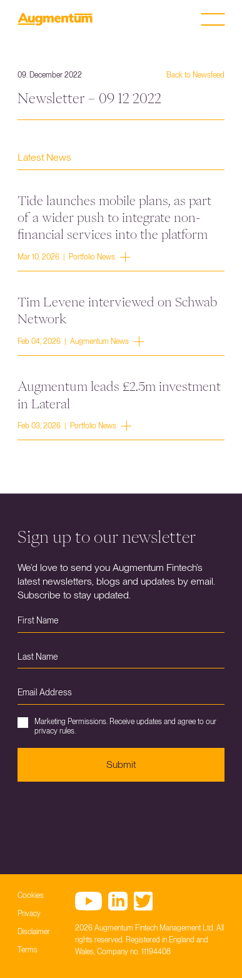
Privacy (29, 913)
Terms (28, 949)
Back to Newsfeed (195, 75)
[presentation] (113, 818)
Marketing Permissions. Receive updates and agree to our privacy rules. (117, 726)
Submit (121, 764)
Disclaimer (34, 931)
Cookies (31, 895)
